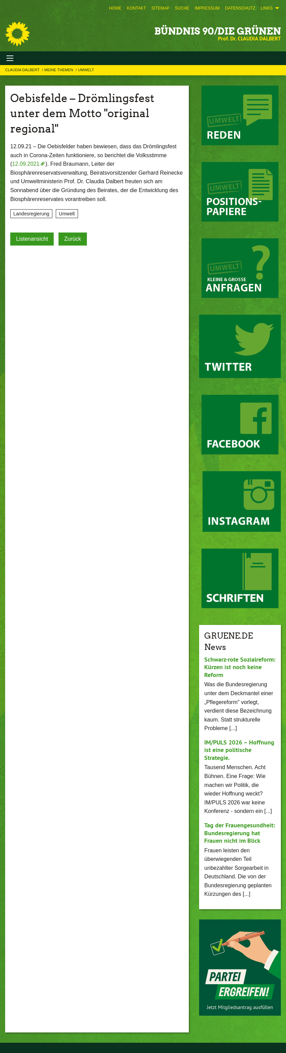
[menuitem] (115, 8)
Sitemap (160, 8)
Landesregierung (31, 213)
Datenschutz (240, 8)
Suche (182, 8)
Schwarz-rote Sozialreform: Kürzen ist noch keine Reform (239, 667)
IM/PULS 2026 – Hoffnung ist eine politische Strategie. (239, 750)
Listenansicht (32, 239)
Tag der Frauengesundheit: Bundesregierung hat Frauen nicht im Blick (239, 832)
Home (115, 8)
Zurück (72, 239)
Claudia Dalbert (23, 70)
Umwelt (86, 70)
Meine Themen (59, 70)
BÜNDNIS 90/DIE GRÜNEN (217, 31)
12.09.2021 (25, 164)
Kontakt (136, 8)
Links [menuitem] (267, 8)
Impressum (207, 8)
